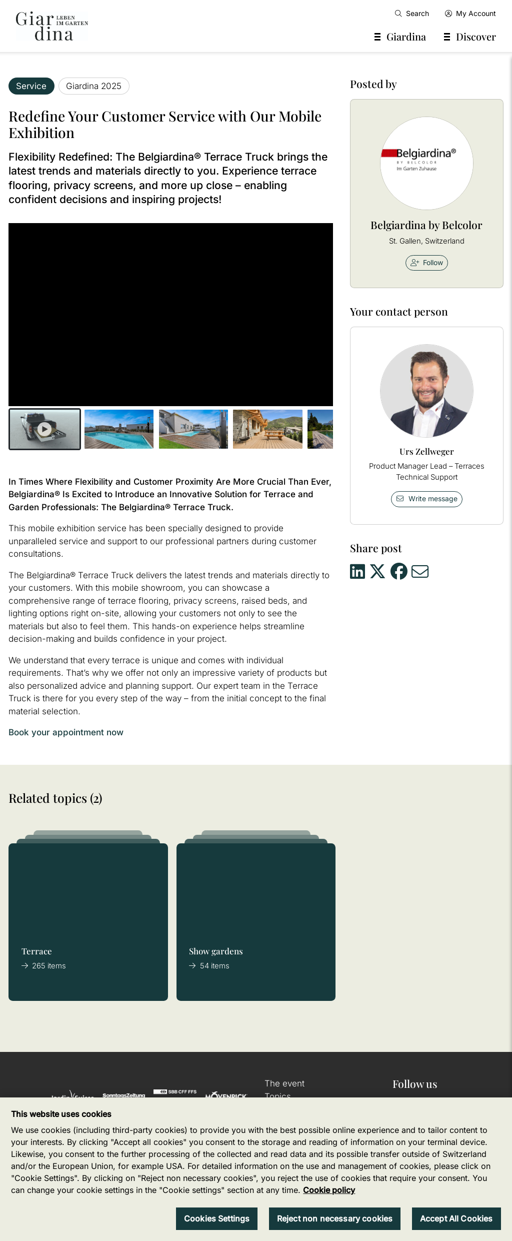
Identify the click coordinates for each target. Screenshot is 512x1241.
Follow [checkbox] (427, 262)
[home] (52, 26)
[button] (44, 429)
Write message (427, 498)
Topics (277, 1096)
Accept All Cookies (456, 1218)
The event (284, 1083)
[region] (256, 1169)
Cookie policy (329, 1190)
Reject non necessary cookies (334, 1218)
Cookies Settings (217, 1218)
